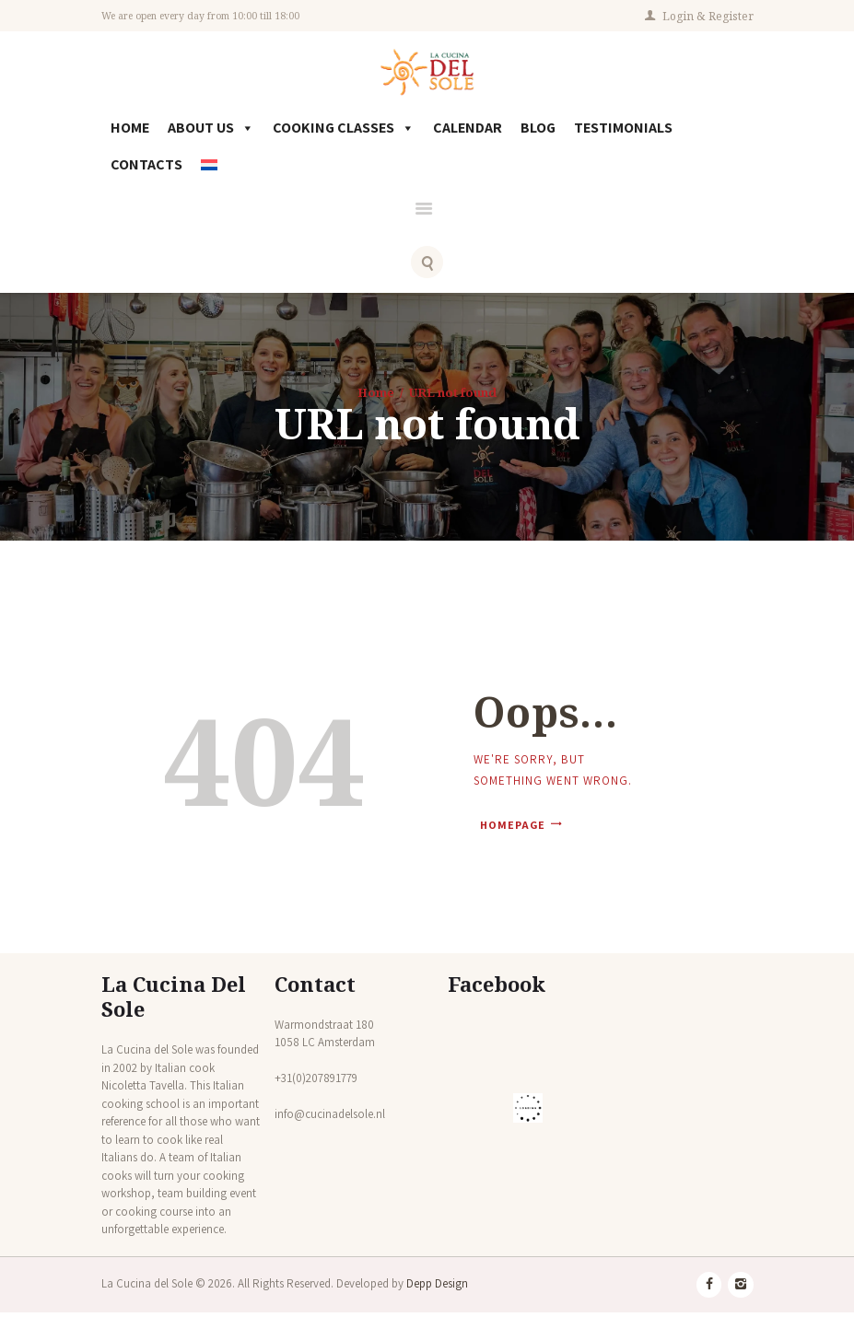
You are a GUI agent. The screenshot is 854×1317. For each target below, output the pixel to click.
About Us (211, 131)
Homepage (507, 828)
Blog (538, 131)
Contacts (146, 168)
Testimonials (623, 131)
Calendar (467, 131)
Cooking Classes (344, 131)
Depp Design (437, 1288)
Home (130, 131)
